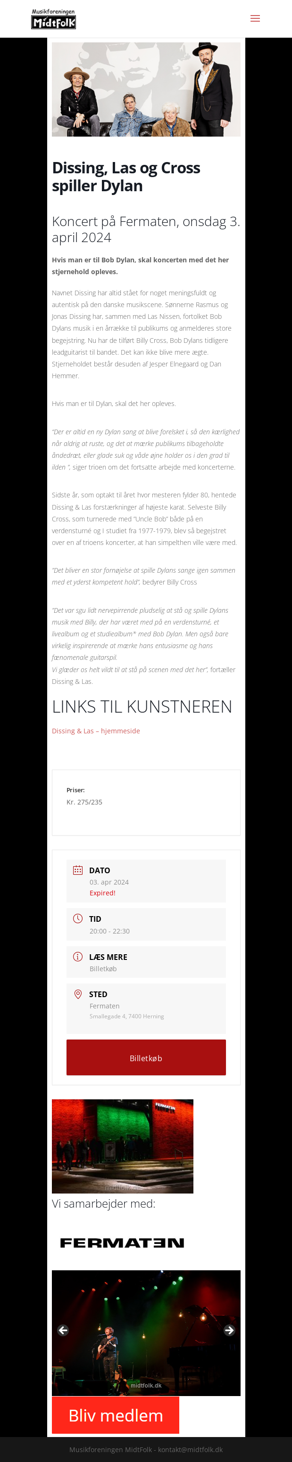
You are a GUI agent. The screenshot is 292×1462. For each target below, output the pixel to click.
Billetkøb (103, 968)
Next (229, 1331)
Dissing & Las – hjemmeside (96, 730)
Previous (64, 1331)
